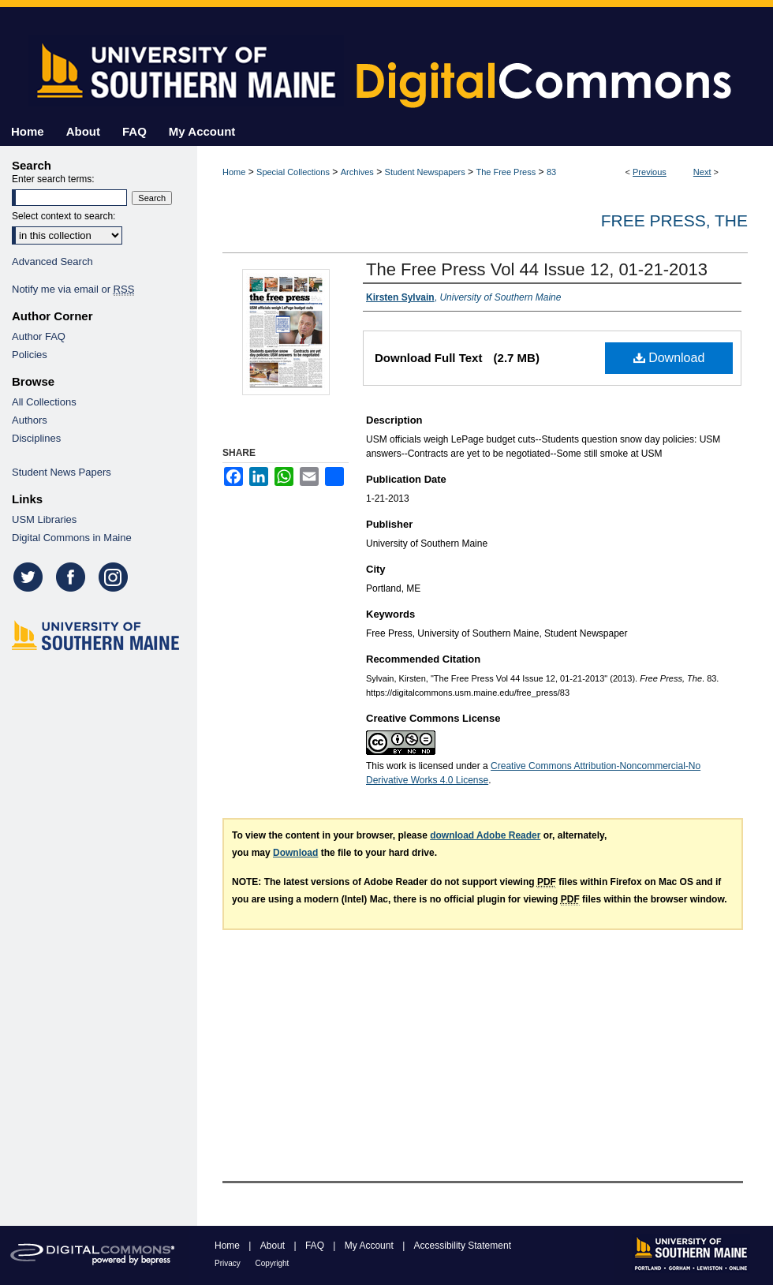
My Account (370, 1245)
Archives (357, 172)
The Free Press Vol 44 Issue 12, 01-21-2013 (537, 269)
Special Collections (293, 172)
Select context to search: (63, 216)
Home (233, 172)
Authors (29, 420)
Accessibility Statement (462, 1245)
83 (551, 172)
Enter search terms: (53, 179)
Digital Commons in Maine (72, 538)
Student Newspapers (425, 172)
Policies (29, 354)
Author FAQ (38, 336)
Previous (650, 172)
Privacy (229, 1263)
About (274, 1245)
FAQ (316, 1245)
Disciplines (36, 438)
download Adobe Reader (485, 835)
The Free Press (506, 172)
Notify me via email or (73, 289)
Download (669, 357)
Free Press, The (674, 220)
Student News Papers (61, 472)
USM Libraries (44, 519)
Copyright (272, 1263)
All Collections (44, 402)
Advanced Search (52, 261)
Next (702, 172)
